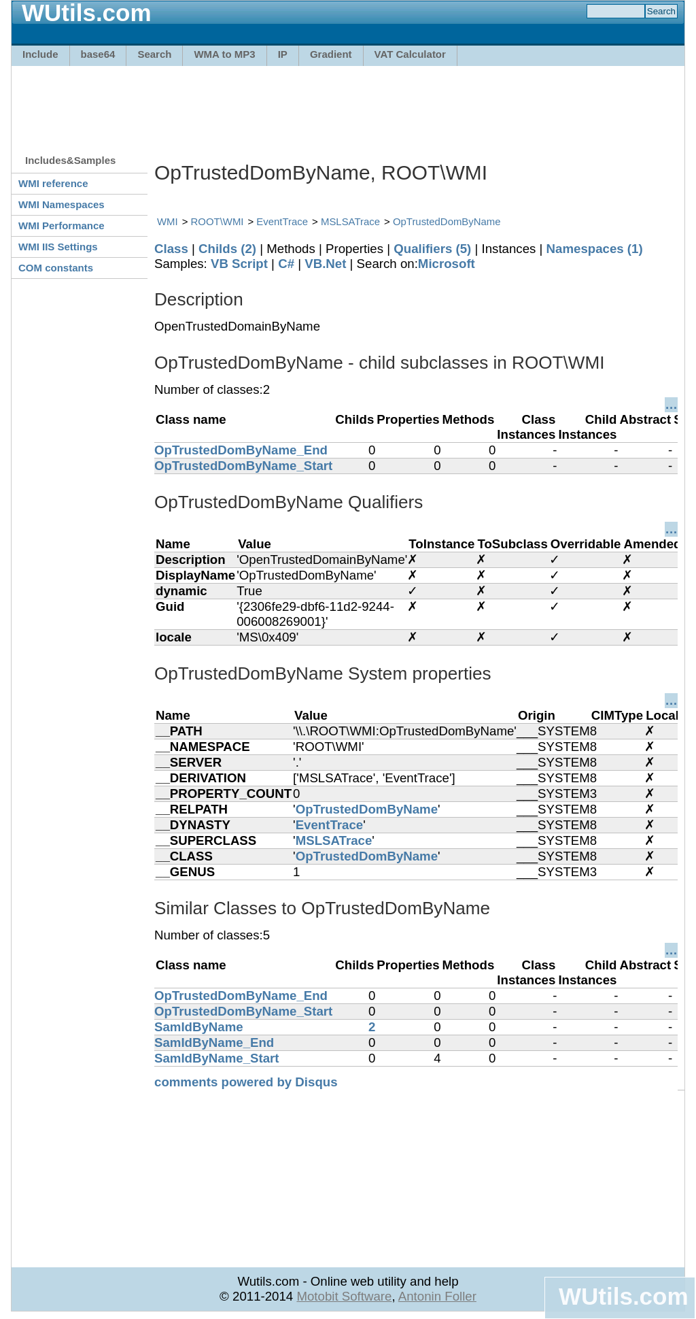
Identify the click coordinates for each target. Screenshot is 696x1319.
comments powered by (246, 1082)
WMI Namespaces (61, 204)
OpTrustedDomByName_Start (243, 465)
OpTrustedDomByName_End (241, 450)
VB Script (239, 263)
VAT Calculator (410, 54)
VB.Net (325, 263)
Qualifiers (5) (432, 248)
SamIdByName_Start (216, 1058)
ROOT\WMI (217, 221)
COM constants (55, 267)
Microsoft (446, 263)
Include (40, 54)
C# (286, 263)
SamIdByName (198, 1027)
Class (171, 248)
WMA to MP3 (224, 54)
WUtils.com (623, 1296)
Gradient (331, 54)
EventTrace (282, 221)
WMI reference (53, 183)
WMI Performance (61, 225)
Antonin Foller (437, 1296)
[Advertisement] (348, 103)
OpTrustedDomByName (447, 221)
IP (283, 54)
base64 (98, 54)
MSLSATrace (350, 221)
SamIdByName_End (214, 1042)
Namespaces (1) (594, 248)
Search (154, 54)
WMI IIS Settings (58, 246)
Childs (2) (227, 248)
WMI (167, 221)
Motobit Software (344, 1296)
